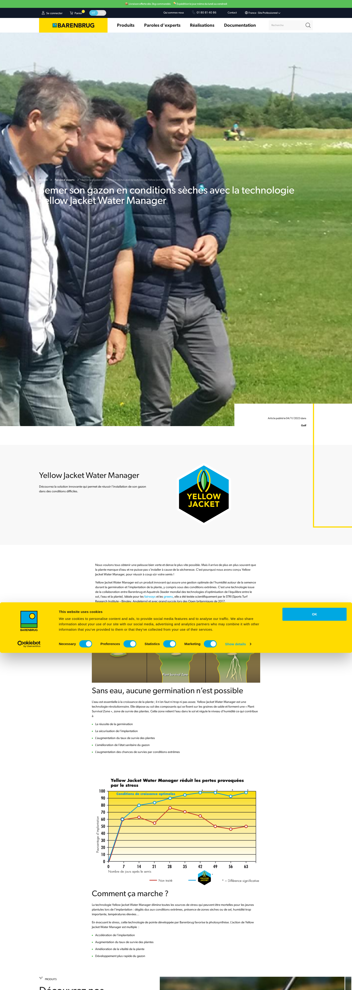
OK (314, 951)
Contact (232, 12)
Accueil (43, 180)
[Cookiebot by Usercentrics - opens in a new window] (29, 981)
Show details (235, 981)
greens (168, 596)
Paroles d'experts (65, 180)
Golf (303, 425)
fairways (150, 596)
